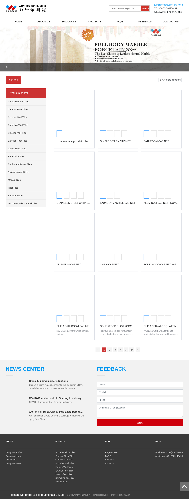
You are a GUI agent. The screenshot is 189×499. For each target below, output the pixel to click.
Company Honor (13, 456)
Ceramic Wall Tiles (64, 459)
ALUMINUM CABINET (69, 264)
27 (132, 350)
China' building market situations (48, 381)
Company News (13, 463)
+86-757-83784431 (168, 8)
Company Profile (14, 452)
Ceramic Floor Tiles (65, 456)
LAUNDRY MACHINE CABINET (117, 203)
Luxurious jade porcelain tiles (72, 141)
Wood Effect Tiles (64, 474)
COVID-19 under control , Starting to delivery (55, 398)
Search (145, 8)
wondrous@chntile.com (172, 5)
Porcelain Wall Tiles (64, 463)
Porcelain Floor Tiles (65, 452)
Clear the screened (170, 79)
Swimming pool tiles (65, 478)
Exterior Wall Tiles (64, 467)
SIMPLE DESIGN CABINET (115, 141)
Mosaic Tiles (61, 481)
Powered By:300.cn (120, 495)
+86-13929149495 (173, 12)
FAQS (108, 456)
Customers (11, 459)
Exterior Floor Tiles (64, 470)
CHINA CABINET (109, 264)
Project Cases (112, 452)
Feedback (110, 459)
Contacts (109, 463)
